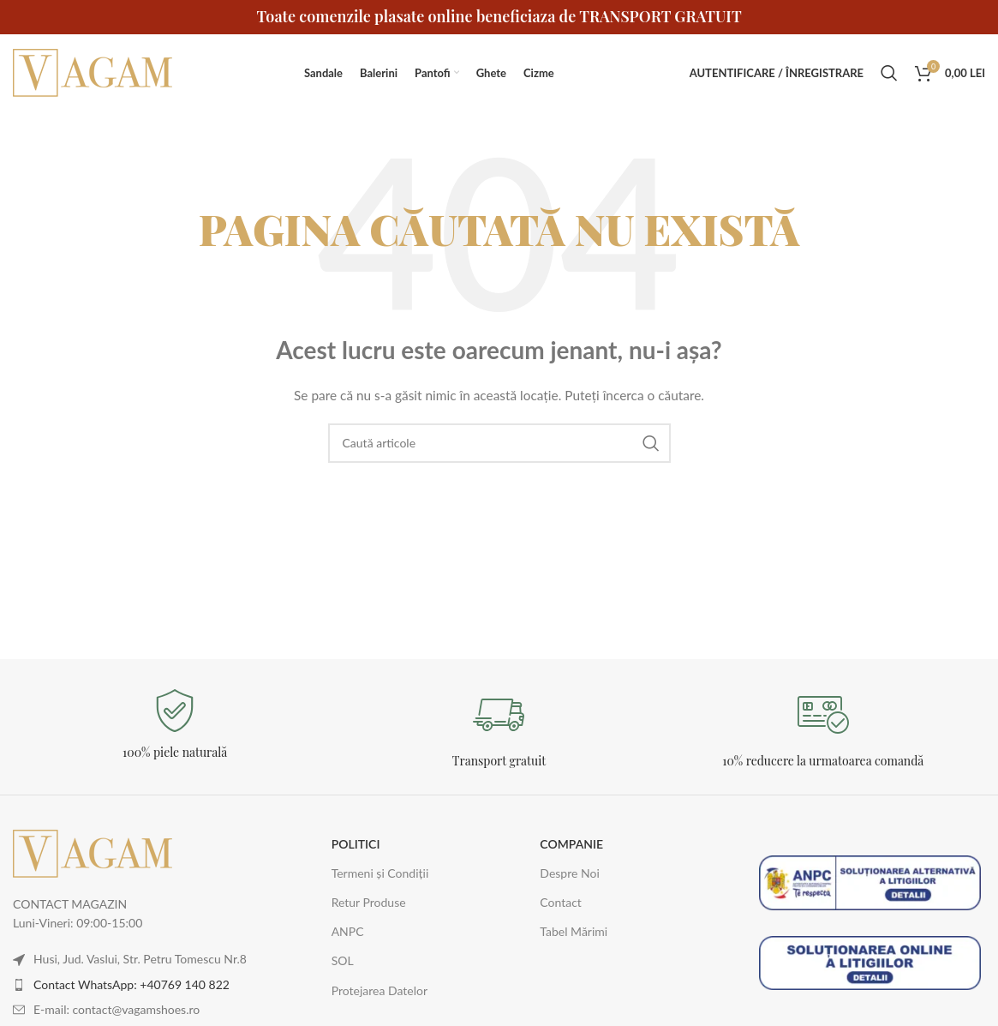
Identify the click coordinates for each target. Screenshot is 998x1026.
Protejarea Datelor (379, 990)
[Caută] (889, 73)
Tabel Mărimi (573, 931)
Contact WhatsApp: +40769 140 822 (131, 984)
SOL (343, 960)
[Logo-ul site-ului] (94, 71)
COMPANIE (571, 844)
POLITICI (356, 844)
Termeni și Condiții (380, 873)
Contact (561, 902)
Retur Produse (369, 902)
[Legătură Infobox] (174, 724)
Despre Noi (569, 873)
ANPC (348, 931)
